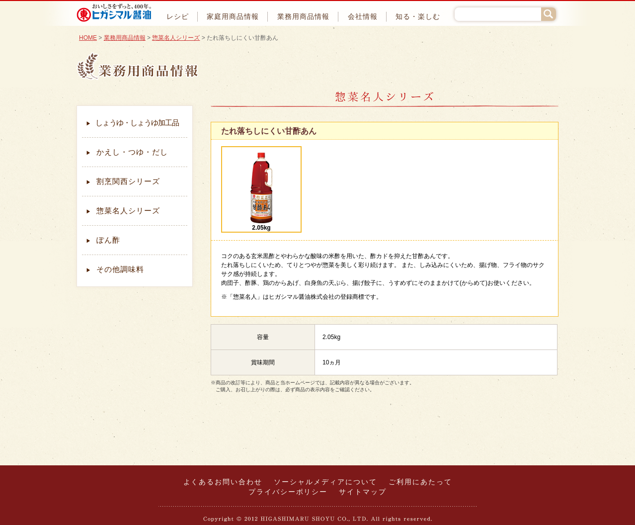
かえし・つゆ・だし (127, 152)
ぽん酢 (103, 240)
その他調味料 (115, 269)
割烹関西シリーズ (123, 181)
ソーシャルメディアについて (325, 482)
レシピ (177, 16)
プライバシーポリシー (288, 492)
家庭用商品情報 (233, 16)
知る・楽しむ (418, 16)
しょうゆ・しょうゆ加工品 (132, 123)
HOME (88, 37)
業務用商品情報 (303, 16)
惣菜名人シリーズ (176, 37)
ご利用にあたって (420, 482)
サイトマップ (363, 492)
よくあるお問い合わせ (223, 482)
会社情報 (363, 16)
